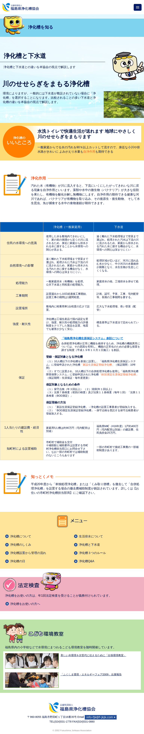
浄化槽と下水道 (89, 544)
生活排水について (91, 536)
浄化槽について (20, 536)
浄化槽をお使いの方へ (25, 603)
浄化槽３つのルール (92, 552)
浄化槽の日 (17, 561)
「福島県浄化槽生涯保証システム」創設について (92, 338)
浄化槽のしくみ (20, 544)
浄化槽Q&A (86, 561)
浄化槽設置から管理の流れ (28, 552)
